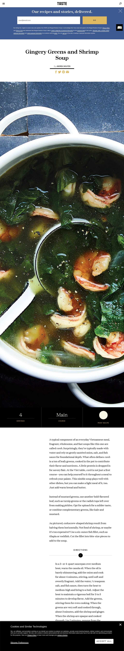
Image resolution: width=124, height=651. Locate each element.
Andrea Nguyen (63, 66)
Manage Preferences (20, 643)
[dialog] (62, 636)
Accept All (104, 641)
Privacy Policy (31, 635)
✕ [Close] (120, 624)
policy (55, 33)
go (94, 20)
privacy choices (62, 635)
